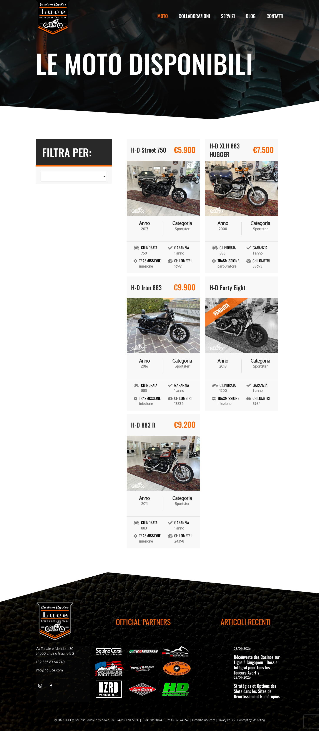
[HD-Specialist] (175, 684)
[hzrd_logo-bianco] (109, 682)
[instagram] (40, 685)
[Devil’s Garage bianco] (142, 667)
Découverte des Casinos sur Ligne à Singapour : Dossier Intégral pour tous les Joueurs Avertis (257, 665)
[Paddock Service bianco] (175, 648)
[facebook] (51, 685)
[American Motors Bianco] (110, 662)
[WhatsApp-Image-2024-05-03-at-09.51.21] (142, 684)
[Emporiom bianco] (177, 662)
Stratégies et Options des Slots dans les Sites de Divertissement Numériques (257, 691)
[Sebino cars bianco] (108, 649)
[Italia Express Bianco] (143, 651)
